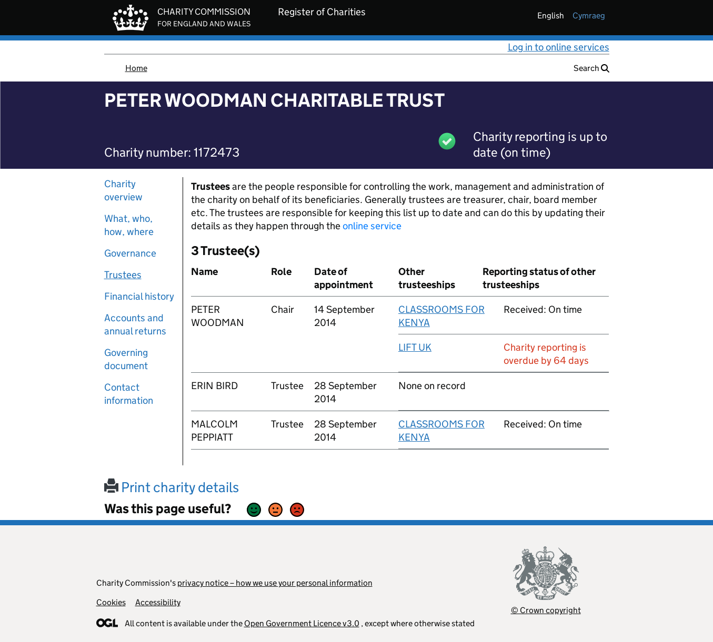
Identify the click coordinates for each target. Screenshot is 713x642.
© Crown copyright (546, 610)
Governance (130, 253)
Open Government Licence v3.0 (301, 623)
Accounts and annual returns (135, 324)
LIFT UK (414, 347)
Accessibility (157, 602)
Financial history (139, 296)
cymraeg (589, 16)
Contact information (128, 393)
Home (136, 68)
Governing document (126, 359)
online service (372, 226)
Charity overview (123, 190)
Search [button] (591, 68)
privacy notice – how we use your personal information (275, 583)
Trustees (123, 275)
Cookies (111, 602)
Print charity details (171, 487)
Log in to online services (558, 47)
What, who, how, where (129, 225)
